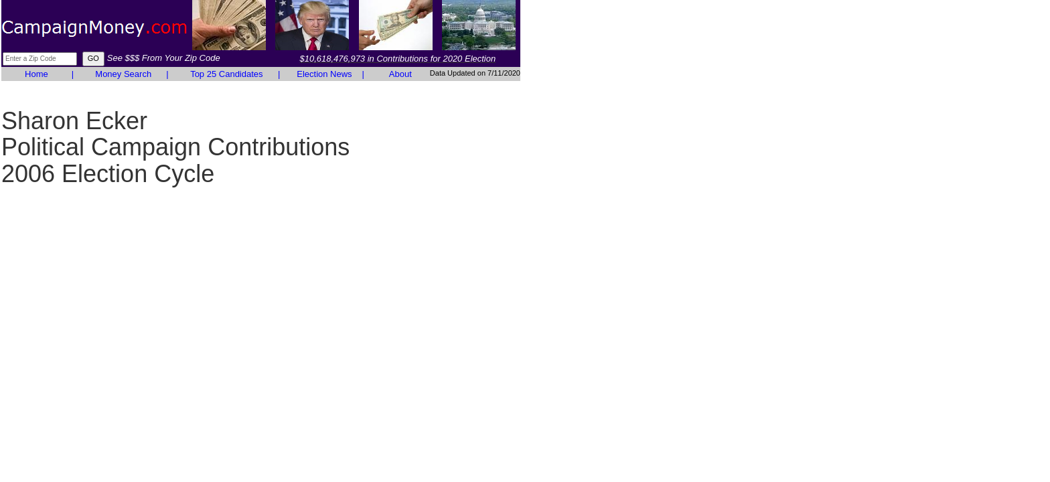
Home (36, 74)
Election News (324, 74)
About (400, 74)
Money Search (123, 74)
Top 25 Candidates (226, 74)
